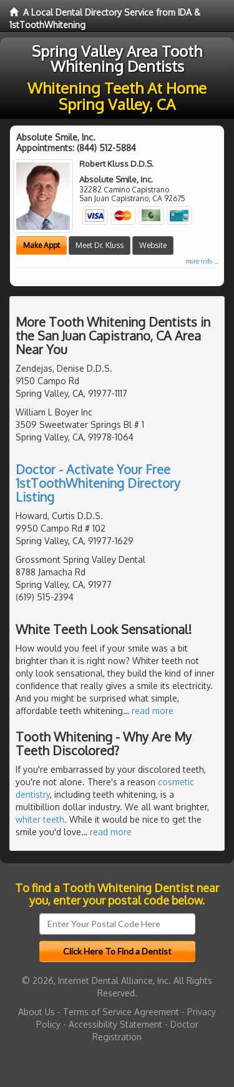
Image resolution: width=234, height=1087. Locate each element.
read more (152, 710)
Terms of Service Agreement (121, 1011)
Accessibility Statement (115, 1024)
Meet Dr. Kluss (100, 245)
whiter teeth (40, 819)
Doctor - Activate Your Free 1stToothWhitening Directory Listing (98, 483)
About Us (36, 1011)
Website (153, 245)
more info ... (201, 261)
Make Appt (41, 245)
